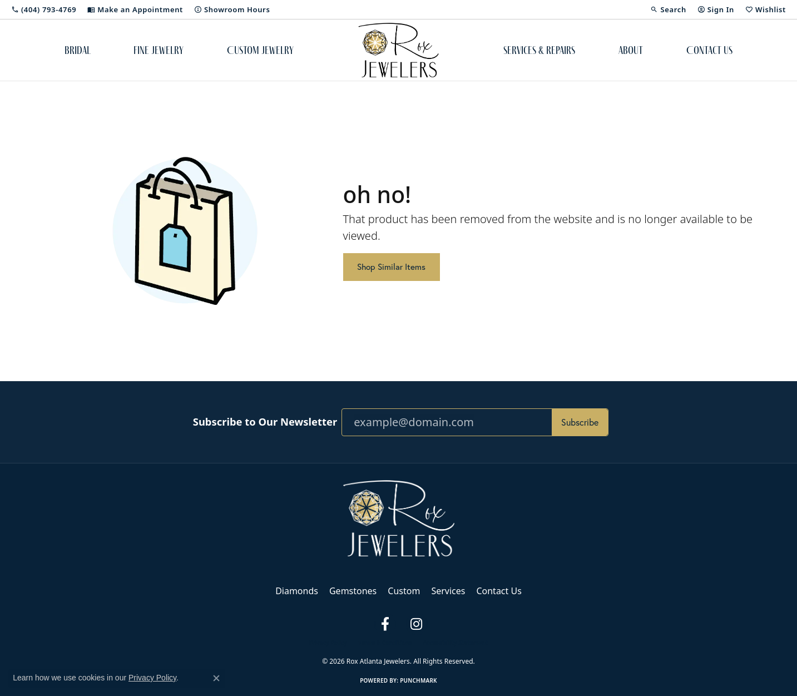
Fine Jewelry (158, 50)
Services (448, 591)
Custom (404, 591)
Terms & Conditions (385, 642)
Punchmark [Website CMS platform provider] (418, 680)
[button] (668, 9)
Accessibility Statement (455, 642)
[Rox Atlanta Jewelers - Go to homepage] (398, 517)
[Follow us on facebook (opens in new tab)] (385, 624)
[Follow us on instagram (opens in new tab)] (416, 624)
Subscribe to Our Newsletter (265, 422)
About (630, 50)
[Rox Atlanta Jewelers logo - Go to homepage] (398, 50)
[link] (43, 9)
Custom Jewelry (260, 50)
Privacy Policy (328, 642)
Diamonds (296, 591)
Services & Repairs (539, 50)
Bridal (78, 50)
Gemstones (353, 591)
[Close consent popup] (216, 678)
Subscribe (579, 422)
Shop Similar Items (391, 266)
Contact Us (709, 50)
